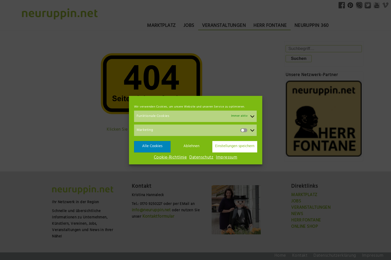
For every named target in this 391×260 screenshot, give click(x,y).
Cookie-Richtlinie (170, 158)
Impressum (226, 158)
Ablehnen (191, 146)
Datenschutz (201, 158)
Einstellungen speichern (234, 146)
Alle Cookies (152, 146)
